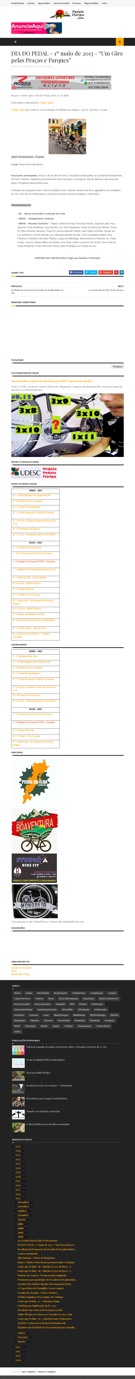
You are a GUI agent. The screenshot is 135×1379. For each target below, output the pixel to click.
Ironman (33, 1018)
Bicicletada (43, 996)
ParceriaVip (64, 1024)
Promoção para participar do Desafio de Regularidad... (47, 1283)
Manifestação (61, 1018)
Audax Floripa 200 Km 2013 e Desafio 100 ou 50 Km (45, 1317)
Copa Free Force (22, 1002)
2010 (18, 1359)
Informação (100, 1013)
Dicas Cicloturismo (108, 1002)
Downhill (60, 1007)
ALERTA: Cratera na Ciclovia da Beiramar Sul (41, 1326)
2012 (18, 1350)
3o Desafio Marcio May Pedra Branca (38, 1243)
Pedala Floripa (18, 3)
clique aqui (47, 103)
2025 (18, 1149)
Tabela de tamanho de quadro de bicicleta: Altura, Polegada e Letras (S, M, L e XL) (66, 1050)
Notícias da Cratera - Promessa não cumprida (42, 1278)
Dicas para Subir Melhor (38, 1076)
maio (21, 1235)
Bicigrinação (60, 996)
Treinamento (84, 1029)
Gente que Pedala (62, 3)
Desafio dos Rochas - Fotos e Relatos (37, 1296)
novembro (23, 1209)
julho (21, 1227)
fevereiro (23, 1340)
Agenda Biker (45, 3)
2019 (18, 1175)
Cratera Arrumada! (28, 1256)
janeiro (22, 1344)
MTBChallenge (98, 1018)
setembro (23, 1218)
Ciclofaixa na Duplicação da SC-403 (37, 1309)
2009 (19, 1363)
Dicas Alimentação (68, 1002)
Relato (44, 1029)
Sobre (105, 3)
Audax (29, 996)
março (22, 1336)
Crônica (39, 1002)
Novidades (19, 1024)
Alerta (17, 996)
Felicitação (97, 1007)
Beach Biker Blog (21, 977)
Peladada (95, 1024)
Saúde (56, 1029)
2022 (18, 1162)
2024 (18, 1153)
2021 (18, 1166)
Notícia (114, 1018)
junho (21, 1231)
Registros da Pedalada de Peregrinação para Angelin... (47, 1330)
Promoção (30, 1029)
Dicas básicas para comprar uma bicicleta (46, 1101)
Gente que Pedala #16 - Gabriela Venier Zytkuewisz (44, 1322)
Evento (82, 1007)
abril (21, 1240)
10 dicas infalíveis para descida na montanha (47, 1127)
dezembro (23, 1205)
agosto (22, 1222)
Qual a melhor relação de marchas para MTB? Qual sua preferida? (53, 385)
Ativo (14, 974)
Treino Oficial (103, 1029)
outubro (22, 1214)
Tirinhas (68, 1029)
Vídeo (17, 1035)
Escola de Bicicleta (22, 971)
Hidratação (83, 1013)
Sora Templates (29, 1375)
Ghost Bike (67, 1013)
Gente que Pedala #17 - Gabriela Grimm (38, 1304)
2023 (18, 1158)
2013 (18, 1201)
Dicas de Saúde (22, 1007)
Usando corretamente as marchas (43, 1114)
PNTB (17, 1029)
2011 (18, 1354)
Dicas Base (88, 1002)
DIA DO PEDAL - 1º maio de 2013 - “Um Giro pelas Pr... (47, 1248)
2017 (18, 1184)
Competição (96, 996)
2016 (18, 1188)
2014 (18, 1197)
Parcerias (77, 3)
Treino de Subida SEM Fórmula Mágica (45, 1063)
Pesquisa (109, 1024)
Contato (32, 3)
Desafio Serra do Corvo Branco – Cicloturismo (49, 1088)
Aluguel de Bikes (92, 3)
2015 (18, 1193)
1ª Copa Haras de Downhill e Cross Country (41, 1291)
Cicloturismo (78, 996)
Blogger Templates (48, 1375)
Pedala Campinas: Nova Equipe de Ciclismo (40, 1300)
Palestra (35, 1024)
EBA (72, 1007)
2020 (18, 1171)
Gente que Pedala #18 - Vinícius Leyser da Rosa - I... (45, 1274)
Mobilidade (79, 1018)
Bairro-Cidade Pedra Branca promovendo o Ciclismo (46, 1265)
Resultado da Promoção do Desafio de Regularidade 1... (47, 1252)
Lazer (46, 1018)
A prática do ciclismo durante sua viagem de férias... (45, 1287)
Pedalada (80, 1024)
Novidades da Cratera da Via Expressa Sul (40, 1313)
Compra (112, 996)
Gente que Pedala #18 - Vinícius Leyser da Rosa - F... (45, 1270)
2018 (18, 1180)
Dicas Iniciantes (43, 1007)
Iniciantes (19, 1018)
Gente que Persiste (47, 1013)
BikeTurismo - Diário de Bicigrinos (36, 1261)
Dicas (51, 1002)
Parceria (48, 1024)
